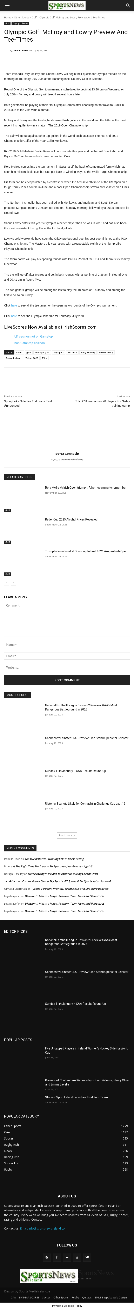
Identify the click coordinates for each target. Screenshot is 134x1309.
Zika (44, 358)
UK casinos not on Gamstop (33, 336)
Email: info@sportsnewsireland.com (43, 1228)
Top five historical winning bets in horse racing (54, 859)
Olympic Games (20, 23)
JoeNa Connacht (22, 50)
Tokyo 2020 (31, 358)
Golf (34, 17)
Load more (67, 835)
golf (28, 352)
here (14, 305)
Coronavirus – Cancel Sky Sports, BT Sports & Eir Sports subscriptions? (66, 881)
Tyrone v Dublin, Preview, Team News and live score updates (69, 889)
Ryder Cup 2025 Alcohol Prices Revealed (71, 519)
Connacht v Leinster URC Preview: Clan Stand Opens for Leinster (86, 738)
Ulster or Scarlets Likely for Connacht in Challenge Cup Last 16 (85, 803)
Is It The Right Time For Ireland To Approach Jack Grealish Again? (51, 866)
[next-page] (13, 582)
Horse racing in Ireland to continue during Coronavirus (63, 874)
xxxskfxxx (10, 881)
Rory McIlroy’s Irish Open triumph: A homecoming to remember (86, 487)
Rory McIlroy (88, 352)
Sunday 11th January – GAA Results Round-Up (75, 771)
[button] (7, 5)
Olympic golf (42, 352)
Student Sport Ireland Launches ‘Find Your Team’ (76, 1097)
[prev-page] (6, 582)
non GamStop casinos (29, 343)
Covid (19, 352)
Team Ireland (13, 358)
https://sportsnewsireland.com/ (67, 459)
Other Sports (21, 17)
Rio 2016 (72, 352)
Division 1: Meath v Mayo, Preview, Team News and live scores (64, 896)
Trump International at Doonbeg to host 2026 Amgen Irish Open (86, 551)
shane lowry (106, 352)
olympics (59, 352)
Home (7, 17)
